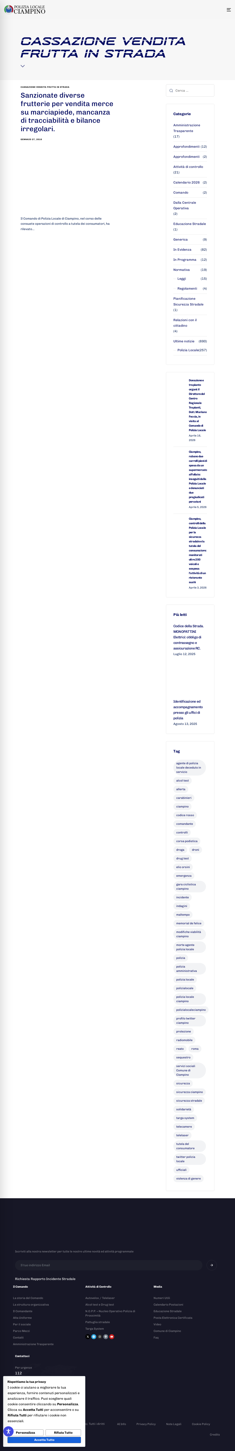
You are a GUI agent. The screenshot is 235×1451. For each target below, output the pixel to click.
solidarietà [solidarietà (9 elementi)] (183, 1109)
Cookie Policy (201, 1424)
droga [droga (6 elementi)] (180, 850)
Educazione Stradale (189, 224)
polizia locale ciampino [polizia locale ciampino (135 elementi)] (185, 999)
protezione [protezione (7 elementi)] (183, 1031)
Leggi (181, 279)
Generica (180, 239)
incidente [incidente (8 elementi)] (182, 897)
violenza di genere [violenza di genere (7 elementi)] (188, 1178)
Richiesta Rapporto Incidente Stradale (45, 1279)
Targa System (94, 1328)
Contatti (18, 1337)
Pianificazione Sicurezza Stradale (188, 301)
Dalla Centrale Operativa (184, 205)
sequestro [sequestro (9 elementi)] (183, 1057)
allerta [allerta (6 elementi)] (180, 789)
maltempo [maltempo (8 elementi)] (183, 914)
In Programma (184, 260)
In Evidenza (182, 250)
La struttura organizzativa (31, 1304)
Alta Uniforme (22, 1318)
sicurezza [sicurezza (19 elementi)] (183, 1083)
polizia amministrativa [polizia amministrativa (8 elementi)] (186, 969)
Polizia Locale (188, 350)
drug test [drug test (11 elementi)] (182, 858)
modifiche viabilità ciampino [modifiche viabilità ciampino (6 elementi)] (188, 934)
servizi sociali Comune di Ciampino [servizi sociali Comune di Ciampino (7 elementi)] (185, 1070)
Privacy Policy (146, 1424)
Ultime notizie (183, 341)
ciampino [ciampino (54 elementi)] (182, 806)
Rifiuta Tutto (63, 1433)
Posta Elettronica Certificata (173, 1318)
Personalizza (25, 1433)
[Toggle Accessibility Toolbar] (8, 1431)
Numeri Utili (162, 1298)
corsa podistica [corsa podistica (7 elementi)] (186, 841)
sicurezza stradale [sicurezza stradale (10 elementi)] (189, 1100)
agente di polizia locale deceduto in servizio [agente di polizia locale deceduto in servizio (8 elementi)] (188, 768)
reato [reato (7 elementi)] (180, 1049)
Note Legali (173, 1424)
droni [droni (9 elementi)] (195, 850)
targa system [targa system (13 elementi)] (185, 1118)
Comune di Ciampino (167, 1331)
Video (157, 1324)
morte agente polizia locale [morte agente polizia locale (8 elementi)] (185, 947)
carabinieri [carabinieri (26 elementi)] (184, 798)
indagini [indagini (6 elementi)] (181, 906)
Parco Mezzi (21, 1331)
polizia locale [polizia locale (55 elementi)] (185, 979)
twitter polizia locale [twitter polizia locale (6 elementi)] (185, 1159)
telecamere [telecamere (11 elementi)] (184, 1126)
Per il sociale (22, 1324)
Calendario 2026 (186, 182)
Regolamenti (187, 288)
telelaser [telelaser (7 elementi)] (182, 1135)
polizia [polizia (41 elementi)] (180, 958)
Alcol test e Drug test (99, 1304)
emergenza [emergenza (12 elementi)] (184, 876)
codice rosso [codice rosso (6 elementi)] (185, 815)
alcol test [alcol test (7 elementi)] (182, 780)
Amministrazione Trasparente (186, 128)
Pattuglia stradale (97, 1322)
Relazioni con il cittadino (185, 323)
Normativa (181, 270)
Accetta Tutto (44, 1440)
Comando (180, 192)
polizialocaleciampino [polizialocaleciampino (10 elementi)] (191, 1010)
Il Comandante (22, 1311)
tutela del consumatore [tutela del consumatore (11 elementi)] (185, 1146)
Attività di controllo (188, 167)
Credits (215, 1434)
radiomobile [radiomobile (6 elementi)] (184, 1040)
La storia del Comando (28, 1298)
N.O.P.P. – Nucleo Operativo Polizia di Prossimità (110, 1313)
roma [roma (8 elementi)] (195, 1049)
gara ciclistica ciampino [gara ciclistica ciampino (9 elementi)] (186, 886)
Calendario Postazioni (168, 1304)
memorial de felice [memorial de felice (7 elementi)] (188, 923)
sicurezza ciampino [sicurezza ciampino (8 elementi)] (189, 1092)
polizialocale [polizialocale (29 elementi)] (184, 988)
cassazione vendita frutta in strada (45, 87)
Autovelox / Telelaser (100, 1298)
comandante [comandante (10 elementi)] (184, 824)
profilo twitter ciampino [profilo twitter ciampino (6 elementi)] (185, 1021)
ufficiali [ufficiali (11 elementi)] (181, 1170)
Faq (156, 1337)
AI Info (121, 1424)
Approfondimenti (186, 147)
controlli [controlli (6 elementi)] (182, 832)
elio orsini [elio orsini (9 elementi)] (183, 867)
